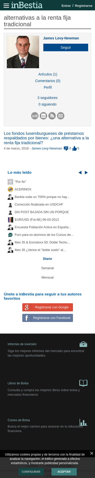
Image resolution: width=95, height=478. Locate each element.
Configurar (31, 471)
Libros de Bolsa (47, 383)
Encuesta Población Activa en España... (43, 227)
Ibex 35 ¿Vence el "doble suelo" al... (40, 250)
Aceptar (64, 471)
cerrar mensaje (92, 454)
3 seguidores (47, 98)
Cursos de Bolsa (47, 421)
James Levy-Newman (61, 38)
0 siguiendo (47, 104)
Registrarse (83, 6)
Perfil (48, 87)
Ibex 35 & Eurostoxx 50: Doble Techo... (42, 242)
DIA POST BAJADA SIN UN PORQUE (42, 212)
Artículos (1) (47, 74)
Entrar (66, 6)
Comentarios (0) (47, 81)
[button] (63, 47)
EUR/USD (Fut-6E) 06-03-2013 (37, 219)
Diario (47, 259)
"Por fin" (20, 182)
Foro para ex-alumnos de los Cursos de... (44, 235)
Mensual (48, 277)
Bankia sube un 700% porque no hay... (42, 197)
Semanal (47, 268)
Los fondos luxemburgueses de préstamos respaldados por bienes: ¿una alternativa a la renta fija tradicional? (46, 138)
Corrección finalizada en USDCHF (39, 204)
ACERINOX (23, 189)
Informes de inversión (47, 344)
